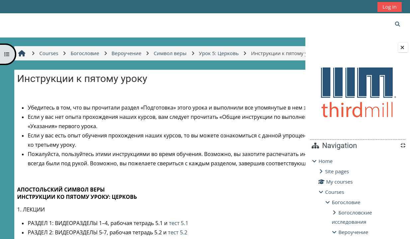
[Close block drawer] (403, 47)
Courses (334, 192)
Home (325, 161)
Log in (389, 6)
